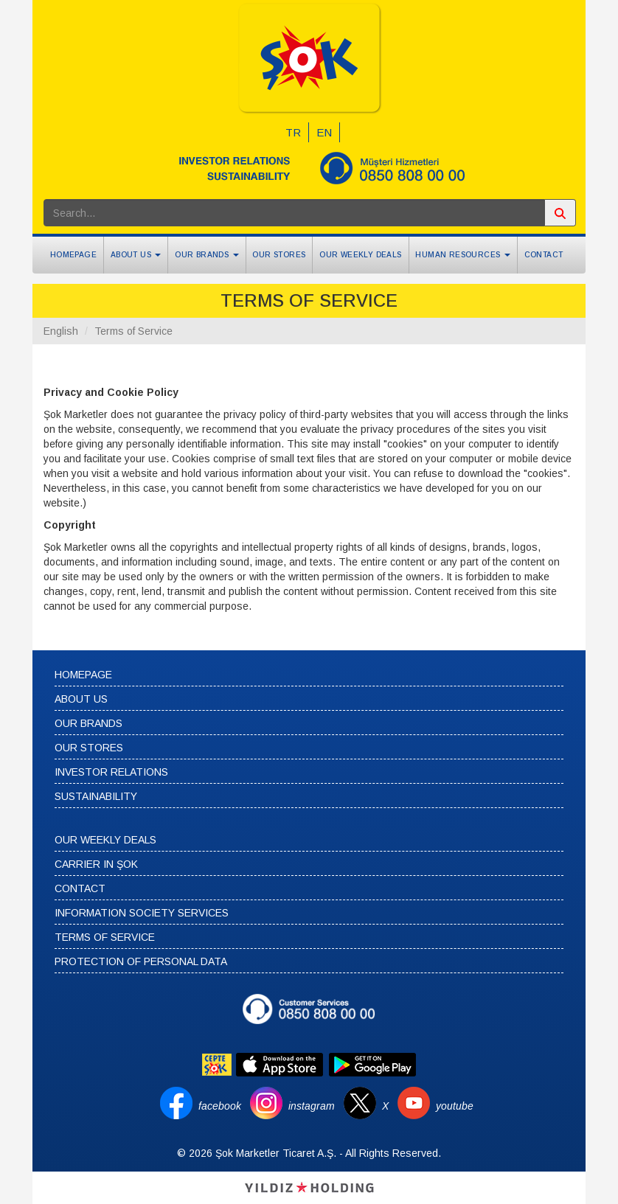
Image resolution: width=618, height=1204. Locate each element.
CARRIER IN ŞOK (96, 864)
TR (293, 132)
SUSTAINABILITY (96, 796)
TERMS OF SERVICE (105, 937)
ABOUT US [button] (136, 255)
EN (324, 132)
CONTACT (543, 255)
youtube (454, 1106)
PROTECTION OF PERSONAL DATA (141, 961)
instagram (311, 1106)
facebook (219, 1106)
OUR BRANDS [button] (206, 255)
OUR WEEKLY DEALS (360, 255)
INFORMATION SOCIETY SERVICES (142, 913)
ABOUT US (81, 699)
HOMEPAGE (73, 255)
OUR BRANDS (88, 723)
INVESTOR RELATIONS (111, 772)
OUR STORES (278, 255)
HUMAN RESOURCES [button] (462, 255)
